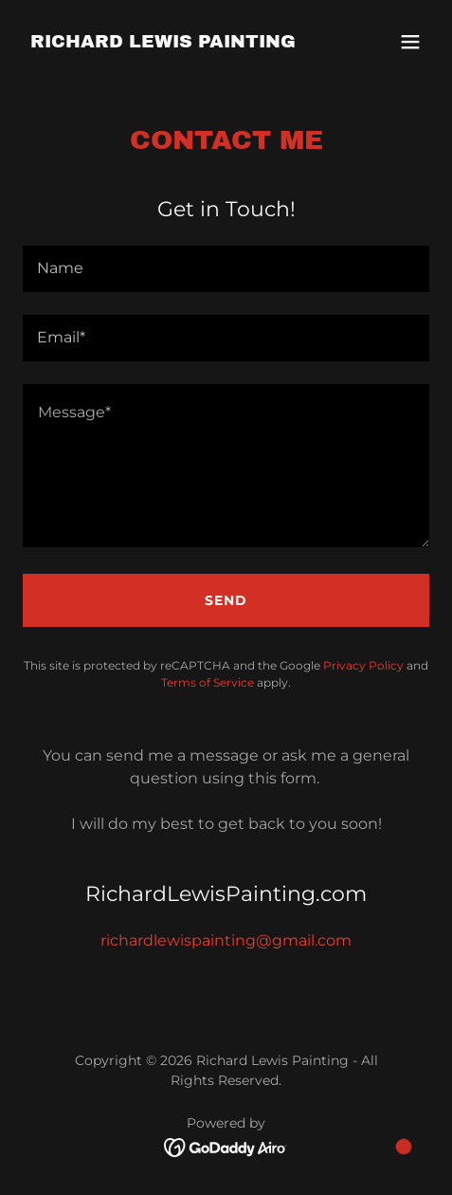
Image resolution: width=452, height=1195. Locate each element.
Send (226, 600)
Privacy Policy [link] (363, 665)
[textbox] (226, 269)
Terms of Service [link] (207, 682)
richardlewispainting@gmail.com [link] (226, 940)
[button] (410, 42)
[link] (163, 42)
